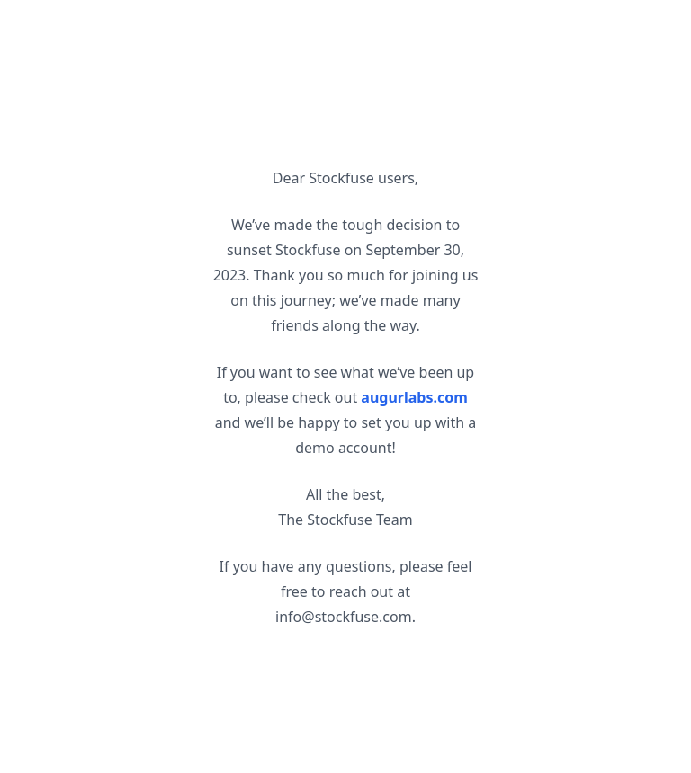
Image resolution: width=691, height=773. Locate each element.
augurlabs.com (414, 397)
